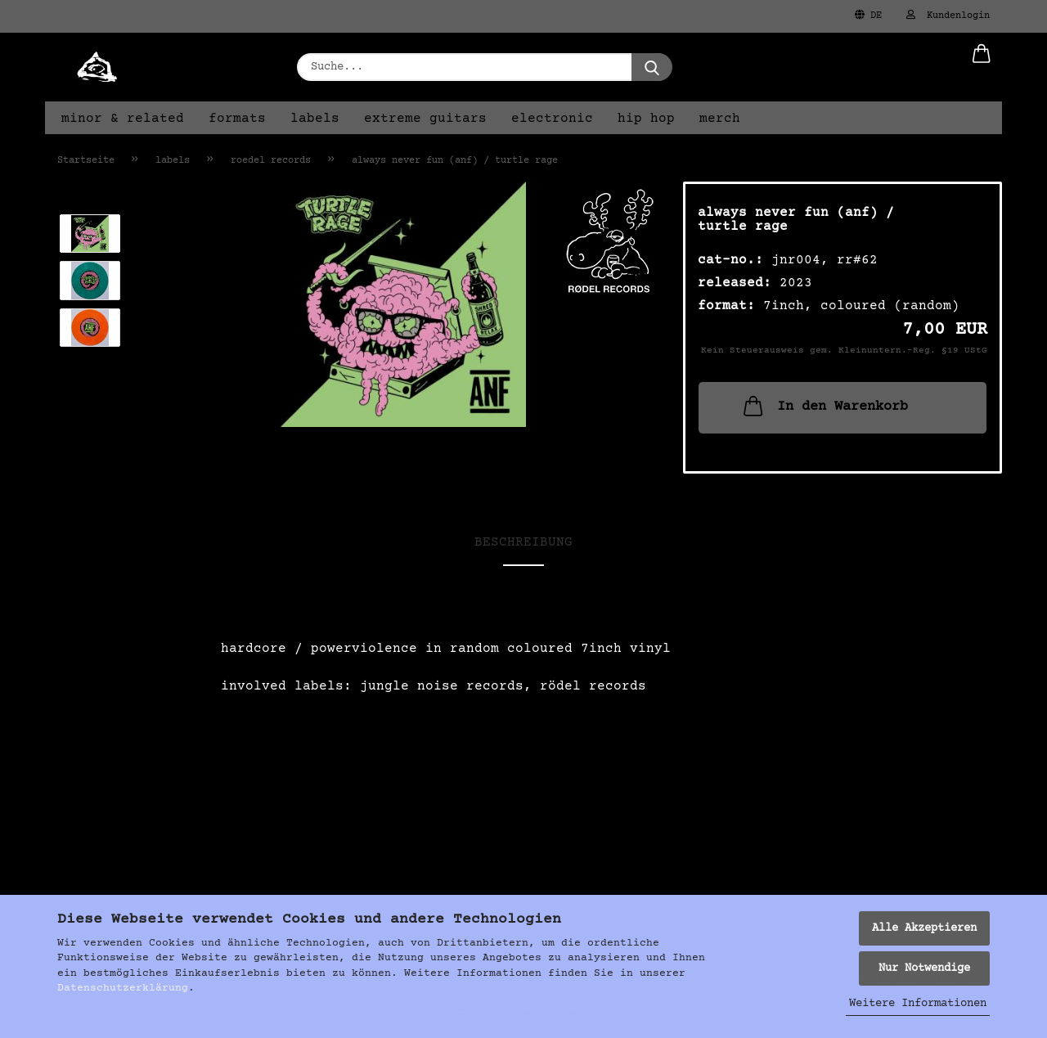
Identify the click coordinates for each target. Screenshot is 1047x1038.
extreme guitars (425, 118)
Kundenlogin (948, 15)
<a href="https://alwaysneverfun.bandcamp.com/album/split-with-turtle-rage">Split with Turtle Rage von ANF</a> (523, 750)
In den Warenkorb (824, 406)
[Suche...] (651, 67)
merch (719, 118)
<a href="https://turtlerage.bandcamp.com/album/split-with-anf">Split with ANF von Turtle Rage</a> (523, 810)
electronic (552, 118)
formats (237, 118)
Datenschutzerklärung (122, 988)
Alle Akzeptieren (924, 928)
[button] (981, 67)
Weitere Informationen (917, 1003)
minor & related (122, 118)
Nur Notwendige (924, 968)
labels (314, 118)
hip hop (646, 118)
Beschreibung (523, 542)
